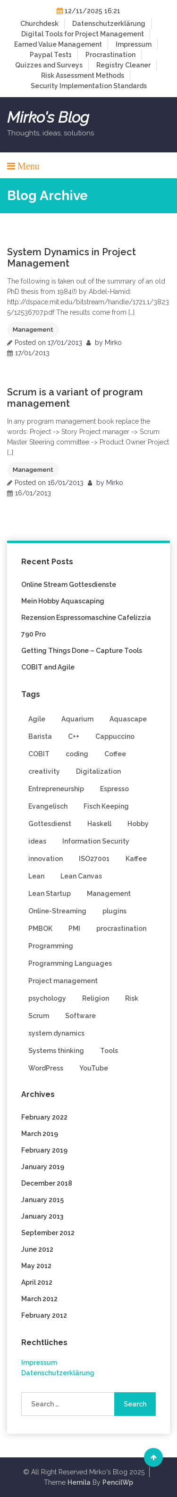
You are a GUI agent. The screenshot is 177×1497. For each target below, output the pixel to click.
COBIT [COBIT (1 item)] (39, 754)
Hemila (79, 1482)
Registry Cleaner (123, 65)
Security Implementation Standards (89, 86)
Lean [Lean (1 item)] (36, 876)
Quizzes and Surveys (49, 65)
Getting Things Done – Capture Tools (81, 650)
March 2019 (39, 1133)
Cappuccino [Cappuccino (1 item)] (115, 736)
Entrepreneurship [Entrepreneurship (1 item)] (56, 789)
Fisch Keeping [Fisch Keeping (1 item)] (106, 806)
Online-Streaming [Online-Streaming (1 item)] (57, 911)
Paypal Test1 (51, 55)
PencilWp (117, 1482)
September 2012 (48, 1233)
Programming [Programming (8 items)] (50, 946)
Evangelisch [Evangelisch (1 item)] (47, 806)
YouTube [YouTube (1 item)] (93, 1068)
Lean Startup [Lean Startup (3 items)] (49, 893)
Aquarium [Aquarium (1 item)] (77, 719)
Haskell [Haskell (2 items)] (99, 824)
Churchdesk (39, 23)
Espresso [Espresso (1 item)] (114, 789)
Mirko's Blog (48, 117)
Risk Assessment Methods (82, 75)
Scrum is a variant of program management (75, 397)
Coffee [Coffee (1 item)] (115, 754)
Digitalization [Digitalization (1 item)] (98, 771)
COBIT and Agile (48, 667)
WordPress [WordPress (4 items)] (45, 1068)
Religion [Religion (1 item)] (95, 998)
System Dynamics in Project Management (71, 257)
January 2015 (42, 1200)
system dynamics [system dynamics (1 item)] (56, 1033)
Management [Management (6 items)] (109, 893)
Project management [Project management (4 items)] (63, 981)
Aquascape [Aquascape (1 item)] (128, 719)
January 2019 (42, 1167)
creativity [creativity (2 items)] (44, 771)
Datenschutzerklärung (108, 23)
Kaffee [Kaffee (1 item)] (136, 858)
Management (33, 329)
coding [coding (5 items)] (77, 754)
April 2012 (36, 1282)
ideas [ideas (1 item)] (37, 841)
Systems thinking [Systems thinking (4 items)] (56, 1050)
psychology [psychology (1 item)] (47, 998)
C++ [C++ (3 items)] (73, 736)
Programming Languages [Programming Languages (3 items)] (70, 963)
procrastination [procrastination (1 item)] (121, 928)
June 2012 (37, 1249)
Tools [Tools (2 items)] (109, 1050)
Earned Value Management (58, 44)
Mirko (113, 342)
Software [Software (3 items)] (80, 1016)
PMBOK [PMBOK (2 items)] (40, 928)
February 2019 (44, 1150)
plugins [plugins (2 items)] (114, 911)
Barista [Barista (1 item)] (40, 736)
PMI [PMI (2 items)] (74, 928)
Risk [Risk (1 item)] (131, 998)
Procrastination (110, 55)
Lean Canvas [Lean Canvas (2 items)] (81, 876)
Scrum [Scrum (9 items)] (38, 1016)
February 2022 (44, 1117)
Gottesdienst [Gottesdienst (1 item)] (49, 824)
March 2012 (39, 1299)
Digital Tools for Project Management (82, 34)
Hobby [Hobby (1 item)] (138, 824)
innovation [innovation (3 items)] (45, 858)
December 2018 (46, 1183)
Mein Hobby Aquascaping (62, 601)
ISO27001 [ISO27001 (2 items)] (94, 858)
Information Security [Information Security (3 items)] (95, 841)
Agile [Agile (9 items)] (36, 719)
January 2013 (42, 1216)
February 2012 (44, 1315)
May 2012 (36, 1266)
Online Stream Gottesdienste (68, 584)
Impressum (134, 44)
